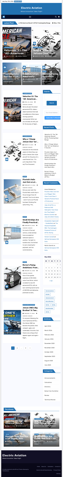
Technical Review (8, 47)
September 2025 (50, 356)
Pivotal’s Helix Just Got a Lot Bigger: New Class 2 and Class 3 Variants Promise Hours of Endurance (51, 155)
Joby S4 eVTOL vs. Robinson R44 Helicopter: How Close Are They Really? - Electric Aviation (51, 209)
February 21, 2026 (10, 79)
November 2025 (50, 348)
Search (47, 92)
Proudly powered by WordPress (10, 469)
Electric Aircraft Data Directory (44, 470)
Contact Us (58, 466)
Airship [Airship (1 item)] (47, 294)
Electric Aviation (31, 7)
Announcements (50, 378)
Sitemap (58, 473)
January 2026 (49, 339)
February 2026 (49, 335)
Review (5, 71)
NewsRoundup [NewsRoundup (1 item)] (49, 308)
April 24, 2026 (10, 56)
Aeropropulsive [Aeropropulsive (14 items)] (50, 290)
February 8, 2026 (29, 79)
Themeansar (5, 470)
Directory (47, 387)
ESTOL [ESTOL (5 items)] (47, 304)
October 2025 (49, 352)
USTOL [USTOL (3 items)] (47, 311)
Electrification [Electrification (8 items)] (49, 301)
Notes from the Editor (28, 304)
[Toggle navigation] (30, 17)
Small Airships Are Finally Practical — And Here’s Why (31, 222)
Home (38, 466)
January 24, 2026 (49, 79)
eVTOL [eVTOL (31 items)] (53, 304)
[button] (56, 17)
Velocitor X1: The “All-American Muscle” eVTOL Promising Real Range (16, 424)
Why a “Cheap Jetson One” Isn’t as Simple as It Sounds (52, 146)
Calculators (48, 382)
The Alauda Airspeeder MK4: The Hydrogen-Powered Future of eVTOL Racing (51, 228)
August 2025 (49, 360)
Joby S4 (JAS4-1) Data (52, 217)
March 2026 (48, 330)
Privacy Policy (57, 470)
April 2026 (48, 326)
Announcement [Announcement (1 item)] (50, 297)
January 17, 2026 (29, 313)
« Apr (51, 281)
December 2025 (50, 343)
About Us (43, 466)
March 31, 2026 (39, 56)
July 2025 (48, 365)
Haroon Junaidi (21, 56)
